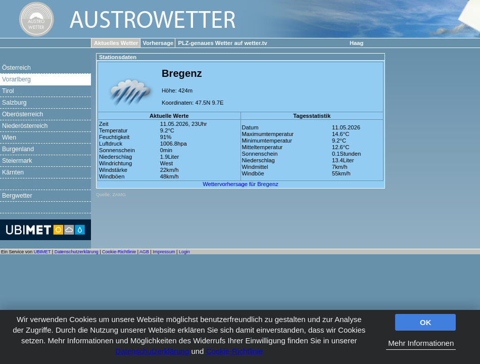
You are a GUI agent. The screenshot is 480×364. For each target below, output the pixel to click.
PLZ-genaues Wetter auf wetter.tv (222, 43)
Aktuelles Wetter (116, 43)
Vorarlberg (16, 79)
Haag (356, 43)
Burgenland (18, 149)
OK (425, 322)
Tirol (8, 91)
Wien (9, 137)
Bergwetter (17, 195)
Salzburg (14, 102)
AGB (144, 251)
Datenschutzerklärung (152, 351)
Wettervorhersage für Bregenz (240, 184)
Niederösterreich (24, 125)
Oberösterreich (22, 114)
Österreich (16, 67)
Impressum (164, 251)
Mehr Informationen (421, 343)
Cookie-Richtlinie (234, 351)
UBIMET (42, 251)
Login (184, 251)
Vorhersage (158, 43)
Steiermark (17, 160)
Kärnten (13, 172)
